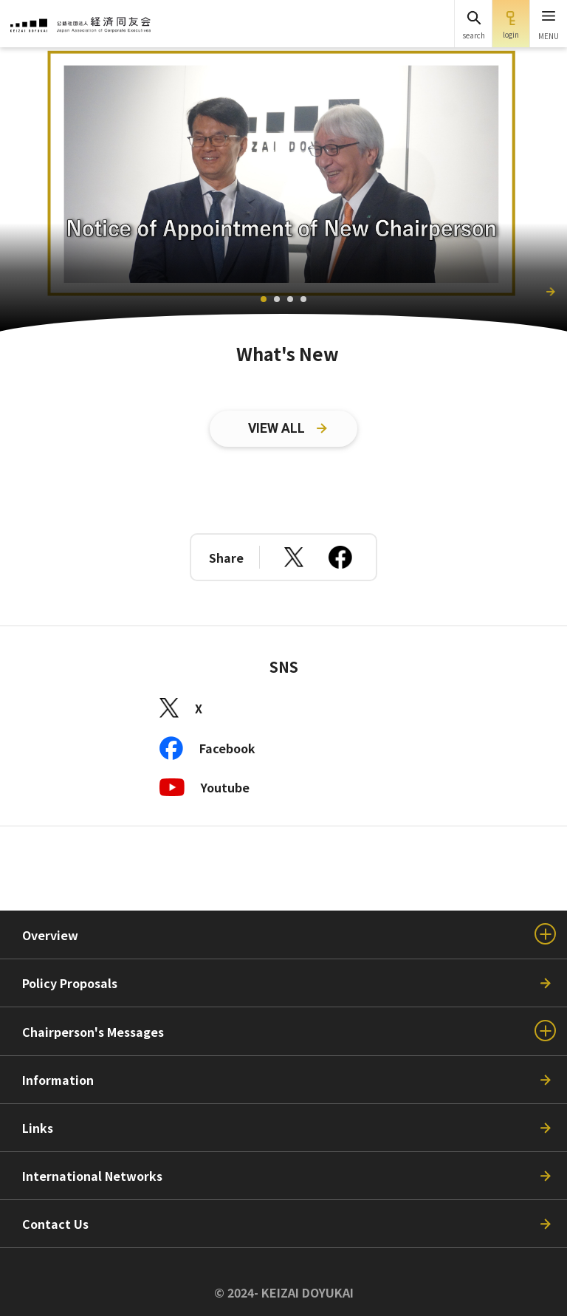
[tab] (264, 299)
